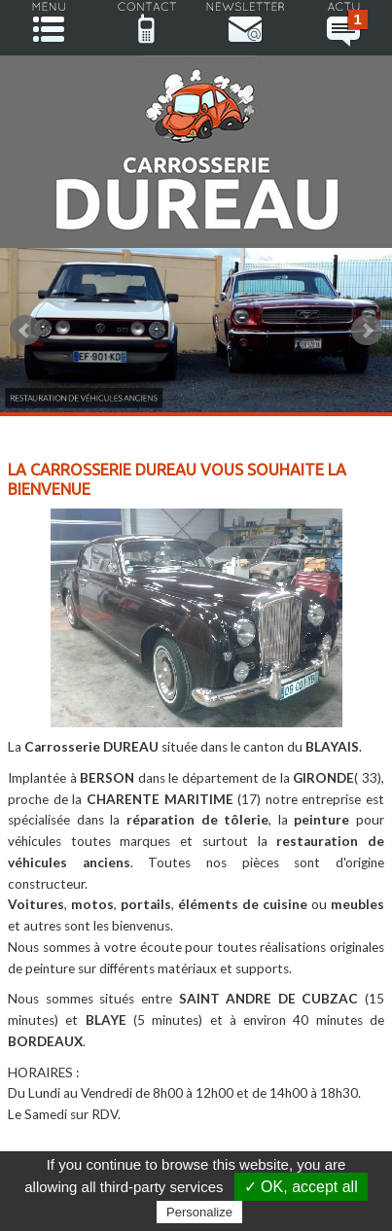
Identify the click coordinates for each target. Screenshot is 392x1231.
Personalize (199, 1212)
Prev (25, 330)
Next (366, 330)
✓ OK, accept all (301, 1186)
